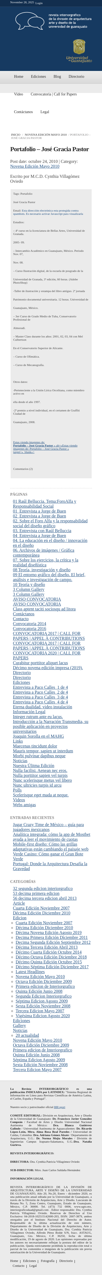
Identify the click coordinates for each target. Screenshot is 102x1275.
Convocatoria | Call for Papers (54, 94)
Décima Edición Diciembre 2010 (41, 913)
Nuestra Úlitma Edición (33, 765)
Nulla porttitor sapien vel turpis (40, 775)
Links (18, 741)
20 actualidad (27, 1035)
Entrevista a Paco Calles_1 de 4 (40, 687)
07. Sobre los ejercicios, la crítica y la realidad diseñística (45, 562)
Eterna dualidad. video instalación (42, 707)
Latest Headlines (30, 971)
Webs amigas (24, 804)
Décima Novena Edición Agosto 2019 (49, 932)
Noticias (20, 760)
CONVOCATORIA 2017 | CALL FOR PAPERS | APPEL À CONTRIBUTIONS (49, 636)
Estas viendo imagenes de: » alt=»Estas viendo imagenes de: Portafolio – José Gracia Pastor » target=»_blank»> (45, 447)
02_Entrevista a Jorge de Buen (39, 516)
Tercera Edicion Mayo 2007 (40, 1011)
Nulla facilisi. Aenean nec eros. (40, 770)
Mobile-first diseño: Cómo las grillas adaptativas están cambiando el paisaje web (51, 846)
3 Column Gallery (29, 589)
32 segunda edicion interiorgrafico (43, 888)
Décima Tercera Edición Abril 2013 (47, 947)
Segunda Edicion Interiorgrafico (44, 996)
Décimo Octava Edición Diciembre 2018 (51, 957)
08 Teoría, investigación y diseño (41, 569)
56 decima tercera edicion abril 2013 (45, 898)
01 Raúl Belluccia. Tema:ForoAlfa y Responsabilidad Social (44, 503)
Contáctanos (23, 112)
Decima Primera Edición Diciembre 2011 (52, 937)
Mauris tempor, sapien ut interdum (43, 751)
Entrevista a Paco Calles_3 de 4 (40, 697)
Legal (45, 112)
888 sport (59, 1107)
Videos (19, 800)
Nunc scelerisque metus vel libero (42, 780)
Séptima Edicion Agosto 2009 (42, 1001)
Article (19, 903)
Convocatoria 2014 (29, 623)
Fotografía (47, 1261)
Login (38, 3)
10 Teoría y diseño (29, 584)
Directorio (76, 77)
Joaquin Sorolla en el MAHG (38, 736)
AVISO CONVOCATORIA (37, 599)
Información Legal (29, 711)
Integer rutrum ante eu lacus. (38, 716)
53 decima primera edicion (36, 893)
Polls (17, 790)
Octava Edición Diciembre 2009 (44, 981)
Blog (57, 77)
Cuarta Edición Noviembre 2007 (41, 908)
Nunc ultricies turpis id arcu (37, 785)
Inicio (15, 134)
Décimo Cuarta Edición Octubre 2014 (49, 952)
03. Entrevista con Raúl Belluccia (42, 530)
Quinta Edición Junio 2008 (39, 991)
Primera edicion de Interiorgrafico (45, 986)
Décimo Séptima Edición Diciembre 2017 (52, 966)
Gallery (19, 1025)
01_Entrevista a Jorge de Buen (39, 511)
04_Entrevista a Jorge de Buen (39, 535)
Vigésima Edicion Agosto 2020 (43, 1015)
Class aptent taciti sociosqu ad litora (44, 609)
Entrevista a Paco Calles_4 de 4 (40, 702)
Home (18, 77)
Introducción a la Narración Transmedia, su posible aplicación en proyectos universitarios (50, 726)
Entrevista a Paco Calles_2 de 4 (40, 692)
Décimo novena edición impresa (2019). (48, 667)
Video (18, 94)
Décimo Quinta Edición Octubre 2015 (49, 962)
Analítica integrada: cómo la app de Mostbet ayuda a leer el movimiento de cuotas (51, 837)
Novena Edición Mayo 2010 (46, 134)
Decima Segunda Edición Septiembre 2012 (53, 942)
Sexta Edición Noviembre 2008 (43, 1006)
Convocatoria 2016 (29, 628)
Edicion (20, 918)
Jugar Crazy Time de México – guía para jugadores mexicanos (48, 827)
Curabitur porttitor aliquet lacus (40, 662)
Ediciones (38, 77)
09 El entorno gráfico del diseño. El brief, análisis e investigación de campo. (49, 577)
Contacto (21, 618)
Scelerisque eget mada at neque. (41, 795)
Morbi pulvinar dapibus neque (39, 755)
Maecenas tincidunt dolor (35, 746)
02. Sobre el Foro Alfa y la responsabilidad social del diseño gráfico (50, 523)
